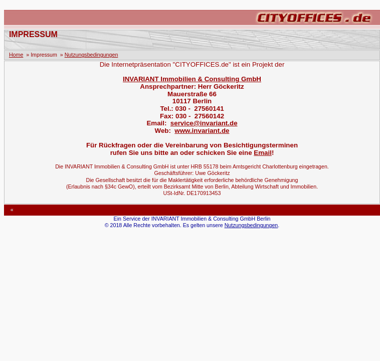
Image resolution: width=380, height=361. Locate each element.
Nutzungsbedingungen (91, 55)
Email (263, 152)
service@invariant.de (204, 123)
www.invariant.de (201, 130)
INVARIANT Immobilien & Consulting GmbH (192, 79)
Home (16, 55)
